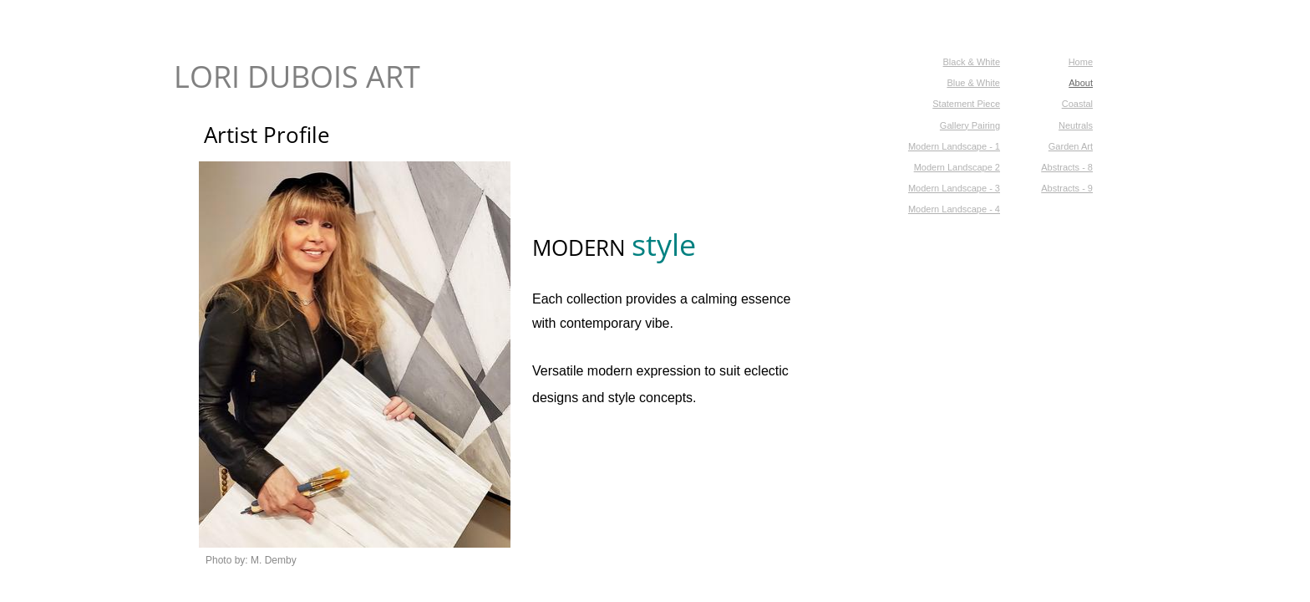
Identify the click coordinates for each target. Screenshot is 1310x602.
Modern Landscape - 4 (954, 209)
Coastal (1077, 104)
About (1081, 83)
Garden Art (1071, 146)
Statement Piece (966, 104)
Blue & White (973, 83)
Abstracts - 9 (1067, 188)
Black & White (971, 62)
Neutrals (1076, 125)
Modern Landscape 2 (957, 167)
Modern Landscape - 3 (954, 188)
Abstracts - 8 (1067, 167)
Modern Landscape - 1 (954, 146)
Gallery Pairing (970, 125)
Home (1081, 62)
